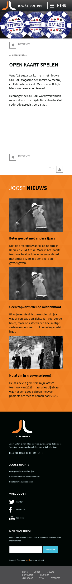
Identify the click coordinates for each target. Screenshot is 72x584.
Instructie (27, 575)
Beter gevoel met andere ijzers (32, 238)
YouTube (20, 517)
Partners (55, 578)
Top (51, 168)
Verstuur (50, 549)
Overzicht (24, 44)
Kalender (44, 575)
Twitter (19, 501)
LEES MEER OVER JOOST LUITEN (24, 452)
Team (41, 578)
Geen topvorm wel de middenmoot (35, 307)
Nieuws (50, 572)
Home (25, 572)
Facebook (20, 509)
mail (28, 560)
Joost (28, 188)
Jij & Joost (27, 578)
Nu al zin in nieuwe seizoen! (30, 375)
